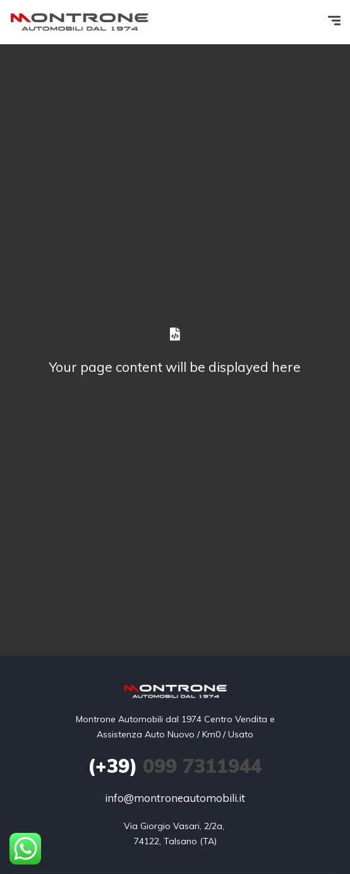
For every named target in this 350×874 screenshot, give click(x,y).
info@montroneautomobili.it (175, 797)
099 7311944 (175, 766)
